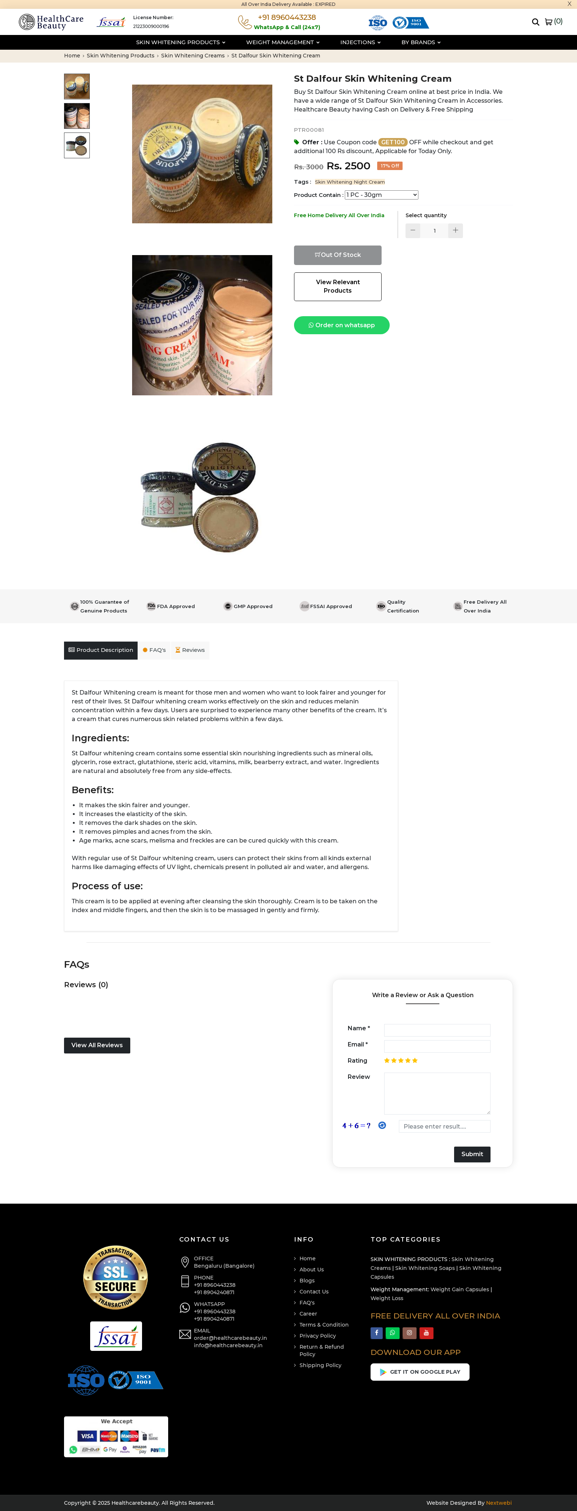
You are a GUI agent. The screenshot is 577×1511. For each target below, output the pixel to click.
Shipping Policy (320, 1365)
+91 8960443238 (215, 1285)
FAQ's (154, 649)
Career (308, 1313)
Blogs (307, 1280)
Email (358, 1044)
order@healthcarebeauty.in (230, 1338)
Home (74, 55)
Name (359, 1028)
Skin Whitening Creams (195, 55)
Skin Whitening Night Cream (350, 182)
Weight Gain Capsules (460, 1289)
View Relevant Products (338, 286)
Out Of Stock (338, 254)
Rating (357, 1060)
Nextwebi (498, 1503)
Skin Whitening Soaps (425, 1268)
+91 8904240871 (214, 1292)
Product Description (100, 649)
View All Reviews (97, 1045)
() (554, 21)
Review (359, 1076)
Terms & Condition (324, 1324)
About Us (312, 1269)
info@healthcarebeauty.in (228, 1345)
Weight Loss (387, 1298)
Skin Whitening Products (181, 42)
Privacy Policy (318, 1335)
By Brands (421, 42)
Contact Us (314, 1291)
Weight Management (283, 42)
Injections (360, 42)
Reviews (190, 649)
